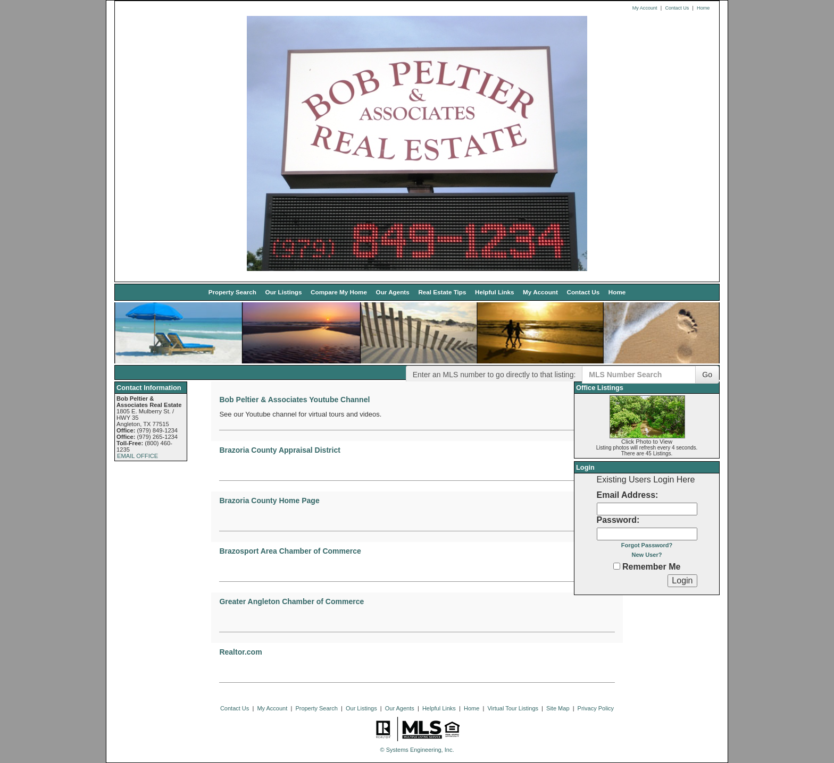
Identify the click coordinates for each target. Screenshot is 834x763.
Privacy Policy (596, 708)
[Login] (682, 580)
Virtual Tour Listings (512, 708)
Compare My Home (339, 292)
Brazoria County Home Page (269, 500)
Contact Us (677, 8)
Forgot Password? (647, 545)
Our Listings (283, 292)
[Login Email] (647, 509)
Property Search (232, 292)
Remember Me (647, 566)
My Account (644, 8)
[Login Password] (647, 534)
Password (617, 519)
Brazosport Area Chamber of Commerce (290, 551)
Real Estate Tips (442, 292)
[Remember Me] (616, 566)
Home (703, 8)
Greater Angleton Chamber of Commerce (291, 601)
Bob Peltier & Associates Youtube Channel (294, 399)
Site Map (557, 708)
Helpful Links (494, 292)
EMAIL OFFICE (137, 456)
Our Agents (393, 292)
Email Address (626, 494)
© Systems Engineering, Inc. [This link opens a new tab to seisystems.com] (417, 750)
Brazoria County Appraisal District (279, 450)
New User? (647, 555)
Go (707, 374)
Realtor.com (240, 652)
